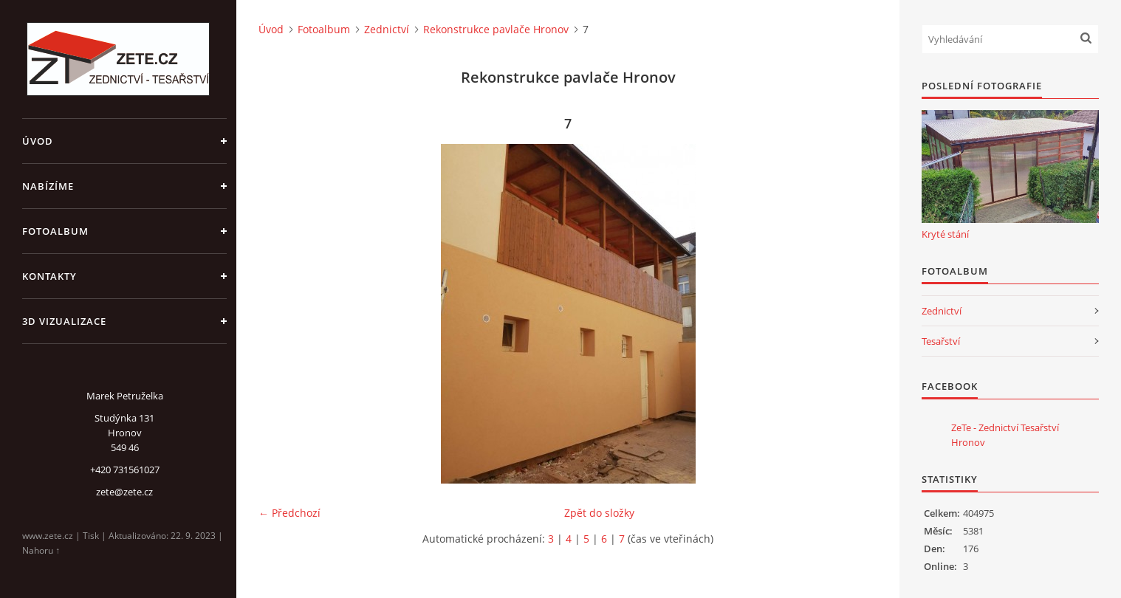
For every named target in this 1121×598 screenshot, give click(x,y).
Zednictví (386, 29)
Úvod (37, 141)
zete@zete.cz (124, 491)
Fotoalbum (55, 231)
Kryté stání (945, 234)
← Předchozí (289, 513)
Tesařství (941, 341)
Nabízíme (48, 186)
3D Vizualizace (64, 321)
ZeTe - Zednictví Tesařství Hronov (1005, 435)
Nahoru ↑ (41, 550)
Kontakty (49, 276)
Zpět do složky (599, 513)
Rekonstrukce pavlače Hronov (496, 29)
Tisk (91, 535)
